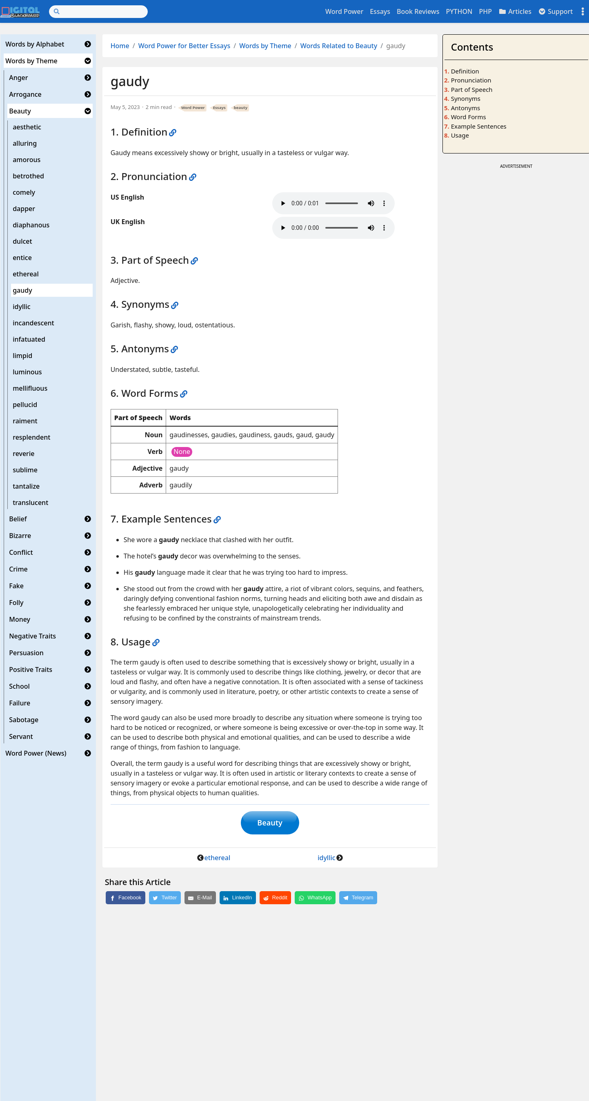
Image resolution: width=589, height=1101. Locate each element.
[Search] (98, 11)
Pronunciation (471, 80)
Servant (21, 736)
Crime (18, 569)
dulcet (22, 241)
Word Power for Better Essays (184, 45)
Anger (18, 77)
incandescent (33, 322)
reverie (23, 453)
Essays (380, 11)
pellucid (25, 404)
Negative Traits (32, 636)
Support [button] (555, 11)
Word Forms (468, 117)
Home (120, 45)
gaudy (22, 290)
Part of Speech (472, 89)
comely (24, 192)
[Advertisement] (516, 228)
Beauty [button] (269, 823)
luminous (27, 371)
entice (22, 257)
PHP (485, 11)
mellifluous (30, 388)
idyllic (22, 306)
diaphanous (31, 224)
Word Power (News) (35, 753)
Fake (16, 585)
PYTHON (459, 11)
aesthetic (27, 126)
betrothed (28, 175)
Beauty (20, 111)
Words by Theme (31, 60)
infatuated (29, 339)
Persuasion (26, 652)
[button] (87, 44)
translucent (30, 502)
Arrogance (25, 94)
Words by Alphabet (34, 44)
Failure (19, 702)
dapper (24, 208)
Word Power (344, 11)
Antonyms (465, 108)
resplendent (31, 437)
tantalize (26, 486)
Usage (460, 135)
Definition (465, 71)
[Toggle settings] (582, 12)
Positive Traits (30, 669)
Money (19, 619)
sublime (25, 469)
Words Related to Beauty (338, 45)
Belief (18, 518)
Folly (16, 602)
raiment (25, 420)
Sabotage (23, 719)
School (19, 686)
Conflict (21, 552)
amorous (26, 159)
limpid (22, 355)
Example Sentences (479, 126)
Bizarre (20, 535)
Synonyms (465, 98)
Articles (514, 11)
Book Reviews (418, 11)
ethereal (26, 273)
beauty (240, 107)
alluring (25, 143)
